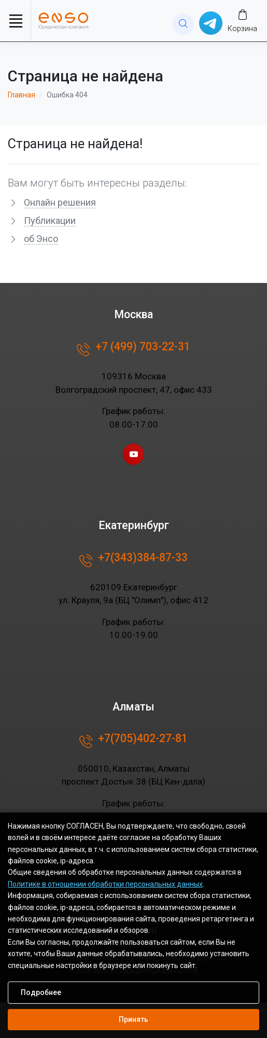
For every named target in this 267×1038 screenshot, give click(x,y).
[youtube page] (133, 454)
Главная (21, 95)
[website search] (183, 24)
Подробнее (41, 992)
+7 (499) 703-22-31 (133, 350)
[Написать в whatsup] (210, 22)
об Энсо (41, 238)
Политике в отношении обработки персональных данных (105, 884)
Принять (133, 1019)
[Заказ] (242, 20)
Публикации (50, 220)
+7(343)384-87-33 (133, 561)
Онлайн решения (60, 202)
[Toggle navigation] (15, 20)
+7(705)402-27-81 (133, 741)
